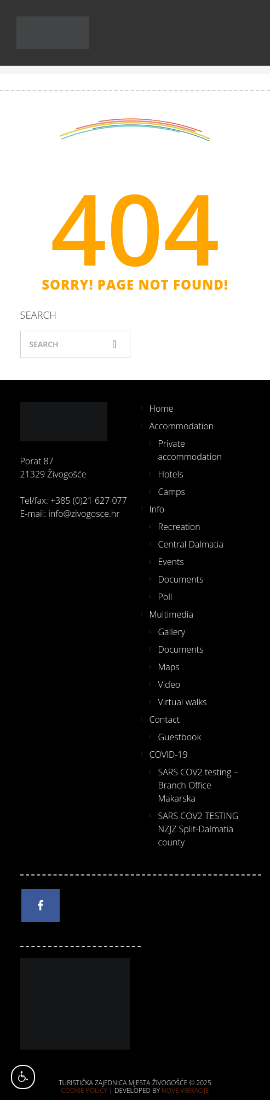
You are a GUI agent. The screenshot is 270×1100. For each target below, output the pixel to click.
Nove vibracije (185, 1090)
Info (157, 509)
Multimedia (171, 614)
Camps (172, 492)
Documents (181, 579)
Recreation (179, 527)
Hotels (170, 474)
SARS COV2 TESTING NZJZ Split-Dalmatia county (198, 829)
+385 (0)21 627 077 (88, 500)
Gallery (172, 632)
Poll (165, 597)
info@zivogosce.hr (83, 514)
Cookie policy (84, 1090)
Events (171, 562)
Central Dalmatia (190, 544)
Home (162, 408)
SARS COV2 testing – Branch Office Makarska (198, 785)
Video (169, 684)
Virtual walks (182, 702)
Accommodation (182, 426)
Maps (169, 667)
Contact (165, 719)
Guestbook (180, 737)
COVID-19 (169, 754)
